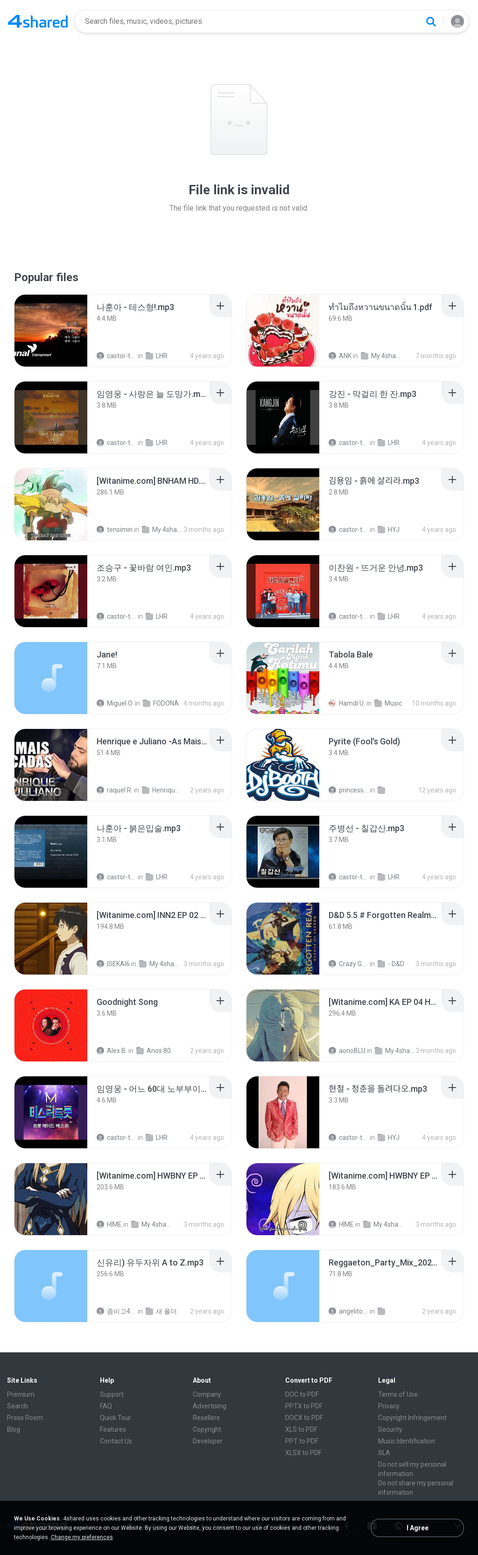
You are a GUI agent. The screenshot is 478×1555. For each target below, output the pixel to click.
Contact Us (116, 1441)
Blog (13, 1429)
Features (113, 1429)
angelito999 (348, 1311)
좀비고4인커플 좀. (116, 1311)
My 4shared (381, 356)
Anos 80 (153, 1050)
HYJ (389, 529)
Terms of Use (398, 1394)
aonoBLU (347, 1050)
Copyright (207, 1429)
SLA (384, 1452)
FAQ (106, 1406)
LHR (157, 356)
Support (112, 1394)
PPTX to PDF (304, 1406)
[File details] (50, 331)
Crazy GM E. (348, 964)
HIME (109, 1224)
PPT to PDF (301, 1441)
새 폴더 (161, 1311)
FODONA (161, 703)
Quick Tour (115, 1417)
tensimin (115, 529)
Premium (21, 1394)
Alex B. (112, 1050)
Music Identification (406, 1441)
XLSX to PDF (303, 1452)
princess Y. (348, 790)
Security (390, 1429)
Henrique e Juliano (162, 790)
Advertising (209, 1406)
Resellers (206, 1417)
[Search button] (431, 21)
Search (17, 1406)
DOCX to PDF (304, 1417)
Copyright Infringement (412, 1417)
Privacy (389, 1406)
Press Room (25, 1417)
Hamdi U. (347, 703)
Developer (208, 1441)
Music (388, 703)
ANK (340, 356)
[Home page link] (38, 21)
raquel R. (115, 790)
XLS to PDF (301, 1429)
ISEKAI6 (113, 964)
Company (207, 1394)
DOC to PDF (302, 1394)
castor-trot (116, 356)
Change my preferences (82, 1537)
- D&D (391, 964)
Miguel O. (115, 703)
